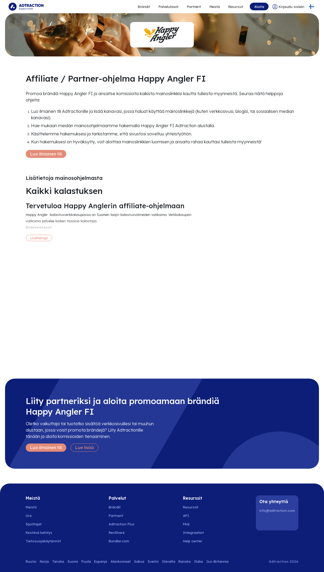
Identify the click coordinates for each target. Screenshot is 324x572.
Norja (44, 561)
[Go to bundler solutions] (122, 541)
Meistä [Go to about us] (31, 507)
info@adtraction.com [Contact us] (277, 510)
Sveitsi (153, 561)
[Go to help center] (195, 541)
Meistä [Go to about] (214, 7)
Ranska (184, 561)
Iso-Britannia (217, 561)
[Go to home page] (25, 7)
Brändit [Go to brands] (115, 507)
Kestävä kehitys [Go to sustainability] (39, 532)
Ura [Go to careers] (29, 515)
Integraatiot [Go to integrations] (193, 532)
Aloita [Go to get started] (259, 7)
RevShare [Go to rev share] (117, 532)
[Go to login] (288, 7)
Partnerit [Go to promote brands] (194, 7)
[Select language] (312, 7)
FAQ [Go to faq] (186, 524)
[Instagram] (278, 522)
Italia (198, 561)
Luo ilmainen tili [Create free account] (46, 154)
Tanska (58, 561)
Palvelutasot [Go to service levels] (168, 7)
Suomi (73, 561)
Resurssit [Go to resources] (235, 7)
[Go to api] (195, 515)
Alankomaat (121, 561)
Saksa (139, 561)
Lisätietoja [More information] (39, 238)
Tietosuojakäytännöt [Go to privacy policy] (43, 541)
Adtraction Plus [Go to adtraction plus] (121, 524)
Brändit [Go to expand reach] (144, 7)
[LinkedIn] (264, 522)
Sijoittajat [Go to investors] (34, 524)
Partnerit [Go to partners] (116, 515)
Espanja (100, 561)
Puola (86, 561)
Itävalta (168, 561)
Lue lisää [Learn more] (84, 447)
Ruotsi (31, 561)
